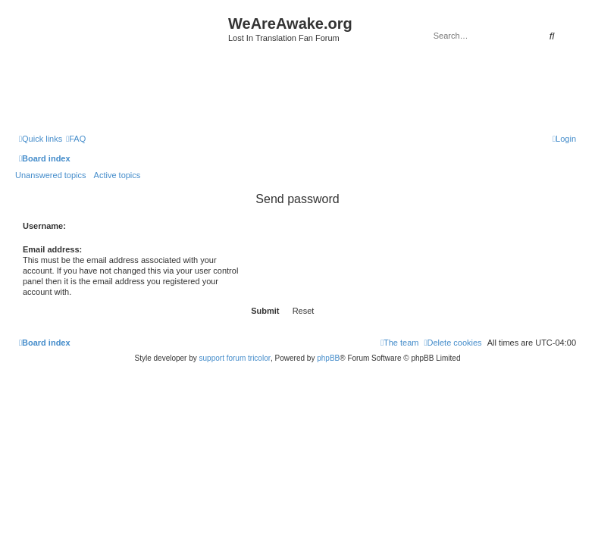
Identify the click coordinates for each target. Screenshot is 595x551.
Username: (44, 225)
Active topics (117, 175)
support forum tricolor (235, 358)
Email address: (52, 249)
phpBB (328, 358)
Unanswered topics (50, 175)
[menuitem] (76, 139)
